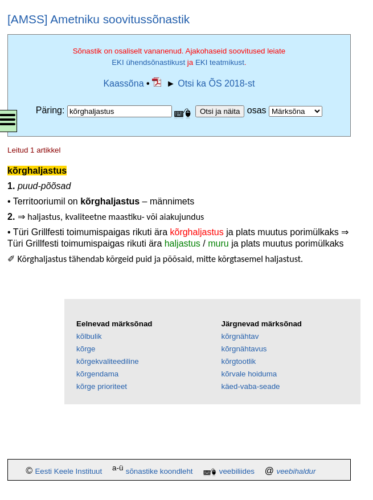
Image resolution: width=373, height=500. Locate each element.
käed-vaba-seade (250, 386)
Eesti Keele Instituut (68, 471)
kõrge (85, 349)
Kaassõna (123, 83)
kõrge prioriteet (101, 386)
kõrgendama (97, 374)
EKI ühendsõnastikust (148, 62)
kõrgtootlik (238, 361)
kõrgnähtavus (244, 349)
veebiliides (237, 471)
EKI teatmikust (219, 62)
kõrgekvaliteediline (107, 361)
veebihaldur (296, 471)
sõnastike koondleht (159, 471)
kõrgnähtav (240, 336)
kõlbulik (88, 336)
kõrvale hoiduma (249, 374)
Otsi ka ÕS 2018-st (216, 83)
